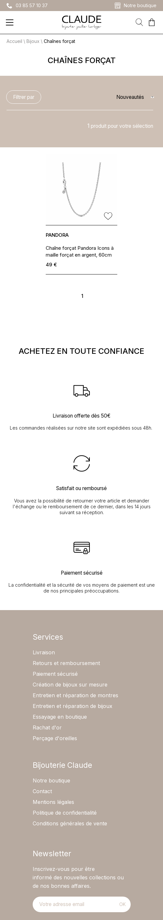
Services (48, 637)
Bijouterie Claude (62, 765)
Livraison (44, 652)
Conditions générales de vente (70, 823)
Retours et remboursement (66, 663)
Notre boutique (51, 780)
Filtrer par (23, 97)
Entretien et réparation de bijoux (72, 706)
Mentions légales (53, 802)
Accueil (14, 41)
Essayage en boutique (60, 716)
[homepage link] (81, 22)
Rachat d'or (47, 727)
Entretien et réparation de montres (75, 695)
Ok (122, 904)
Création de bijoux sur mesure (70, 684)
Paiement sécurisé (55, 674)
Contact (42, 791)
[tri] (134, 97)
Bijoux (33, 41)
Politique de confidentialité (65, 812)
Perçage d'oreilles (55, 738)
